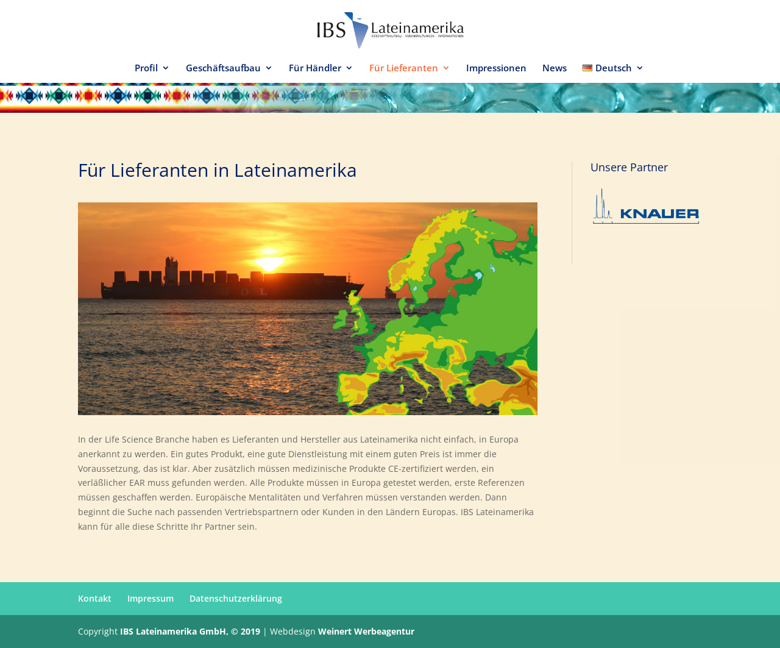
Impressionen (496, 68)
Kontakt (95, 598)
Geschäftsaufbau (223, 68)
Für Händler (315, 68)
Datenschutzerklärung (236, 598)
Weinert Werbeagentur (366, 631)
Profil (146, 68)
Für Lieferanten (403, 68)
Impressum (150, 598)
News (554, 68)
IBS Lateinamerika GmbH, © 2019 (190, 631)
